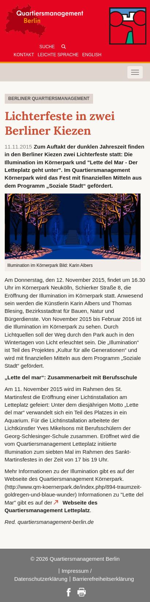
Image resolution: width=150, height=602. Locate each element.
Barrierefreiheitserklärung (103, 579)
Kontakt (24, 54)
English (91, 54)
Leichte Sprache (58, 54)
